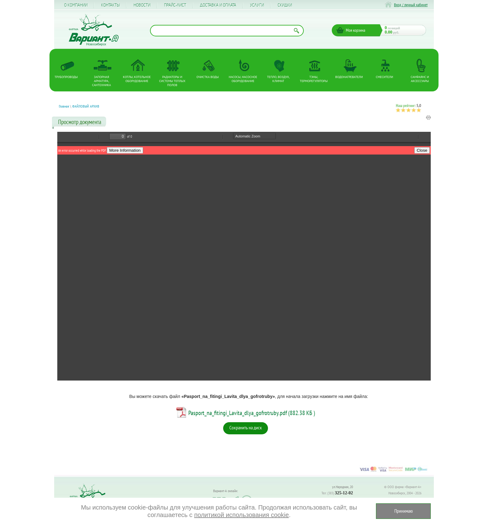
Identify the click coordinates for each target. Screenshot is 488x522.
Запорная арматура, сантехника (101, 81)
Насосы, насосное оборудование (243, 79)
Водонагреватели (349, 77)
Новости (142, 5)
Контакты (110, 5)
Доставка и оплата (218, 5)
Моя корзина (355, 30)
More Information (125, 150)
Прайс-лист (175, 5)
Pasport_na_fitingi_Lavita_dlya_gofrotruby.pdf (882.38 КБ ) (251, 413)
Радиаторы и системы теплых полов (172, 81)
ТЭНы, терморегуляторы (313, 79)
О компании (75, 5)
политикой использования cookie (240, 514)
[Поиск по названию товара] (227, 30)
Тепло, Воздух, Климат (278, 79)
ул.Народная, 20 (342, 486)
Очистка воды (207, 77)
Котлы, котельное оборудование (137, 79)
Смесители (384, 77)
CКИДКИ (285, 5)
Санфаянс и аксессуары (420, 79)
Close (422, 150)
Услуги (257, 5)
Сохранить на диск (245, 427)
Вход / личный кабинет (411, 4)
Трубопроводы (65, 77)
